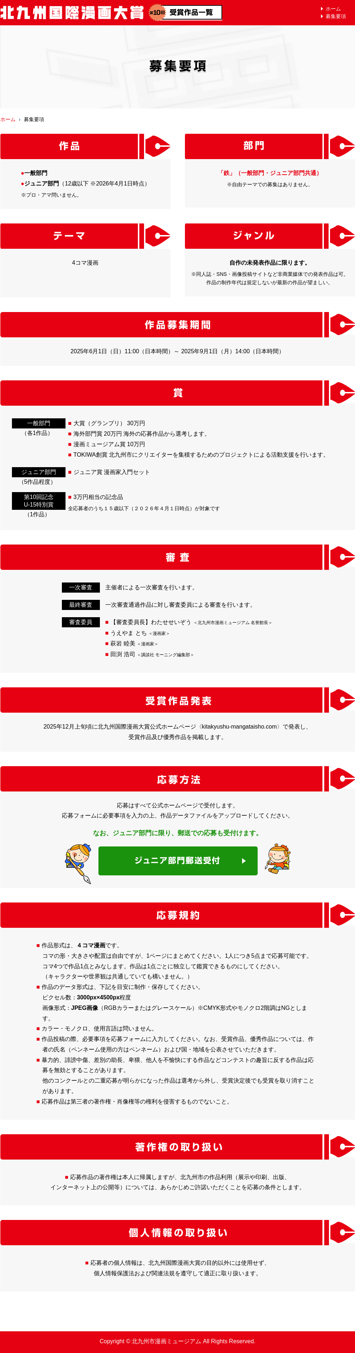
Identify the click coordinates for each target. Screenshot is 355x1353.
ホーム (333, 9)
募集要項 (336, 16)
